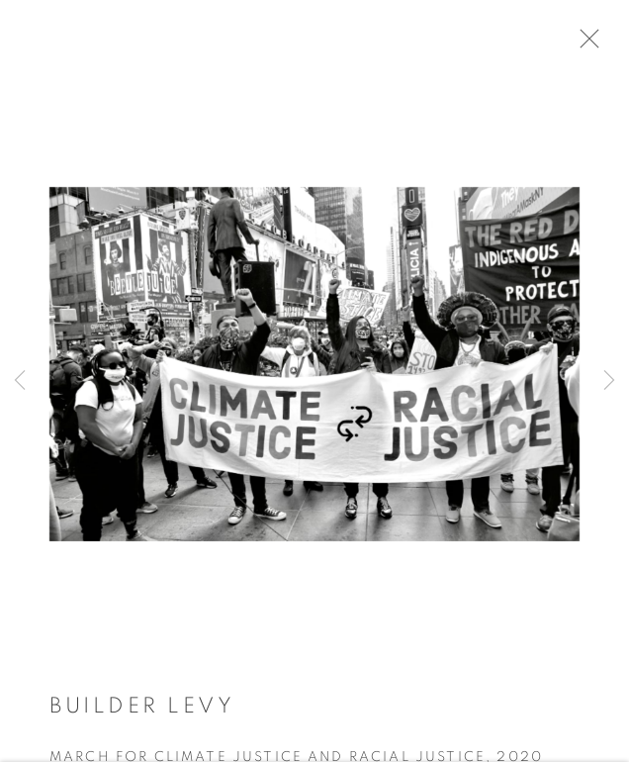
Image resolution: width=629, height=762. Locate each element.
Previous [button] (20, 381)
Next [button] (609, 381)
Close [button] (601, 44)
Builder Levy (141, 713)
